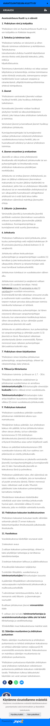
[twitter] (10, 682)
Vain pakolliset (33, 714)
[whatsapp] (16, 682)
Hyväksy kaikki (17, 714)
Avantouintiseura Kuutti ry (26, 3)
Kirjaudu (25, 10)
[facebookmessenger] (22, 682)
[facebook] (4, 682)
